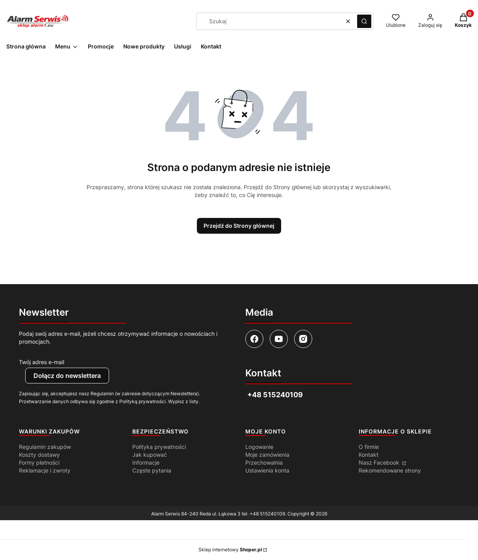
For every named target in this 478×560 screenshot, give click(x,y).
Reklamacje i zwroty (44, 470)
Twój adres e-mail (41, 362)
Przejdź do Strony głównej (239, 225)
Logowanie (259, 446)
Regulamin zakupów (45, 446)
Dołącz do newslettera (67, 376)
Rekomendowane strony (390, 470)
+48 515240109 (267, 514)
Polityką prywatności (142, 401)
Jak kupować (149, 454)
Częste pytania (151, 470)
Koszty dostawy (39, 454)
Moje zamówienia (267, 454)
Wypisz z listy (183, 401)
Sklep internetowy (230, 550)
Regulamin (102, 393)
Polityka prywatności (159, 446)
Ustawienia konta (267, 470)
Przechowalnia (264, 462)
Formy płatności (39, 462)
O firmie (369, 446)
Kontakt (368, 454)
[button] (364, 21)
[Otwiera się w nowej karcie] (254, 339)
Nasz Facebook (380, 462)
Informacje (145, 462)
